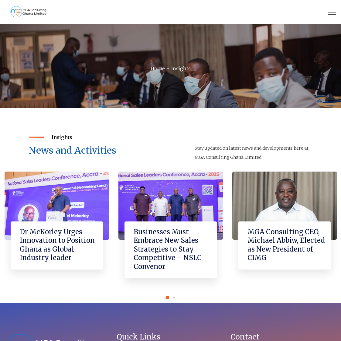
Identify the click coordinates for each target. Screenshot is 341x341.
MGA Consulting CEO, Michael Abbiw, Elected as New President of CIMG (286, 245)
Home (158, 68)
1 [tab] (167, 297)
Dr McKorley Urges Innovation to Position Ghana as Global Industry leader (57, 245)
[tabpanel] (57, 227)
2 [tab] (174, 297)
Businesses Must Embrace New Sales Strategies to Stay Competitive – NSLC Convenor (168, 249)
